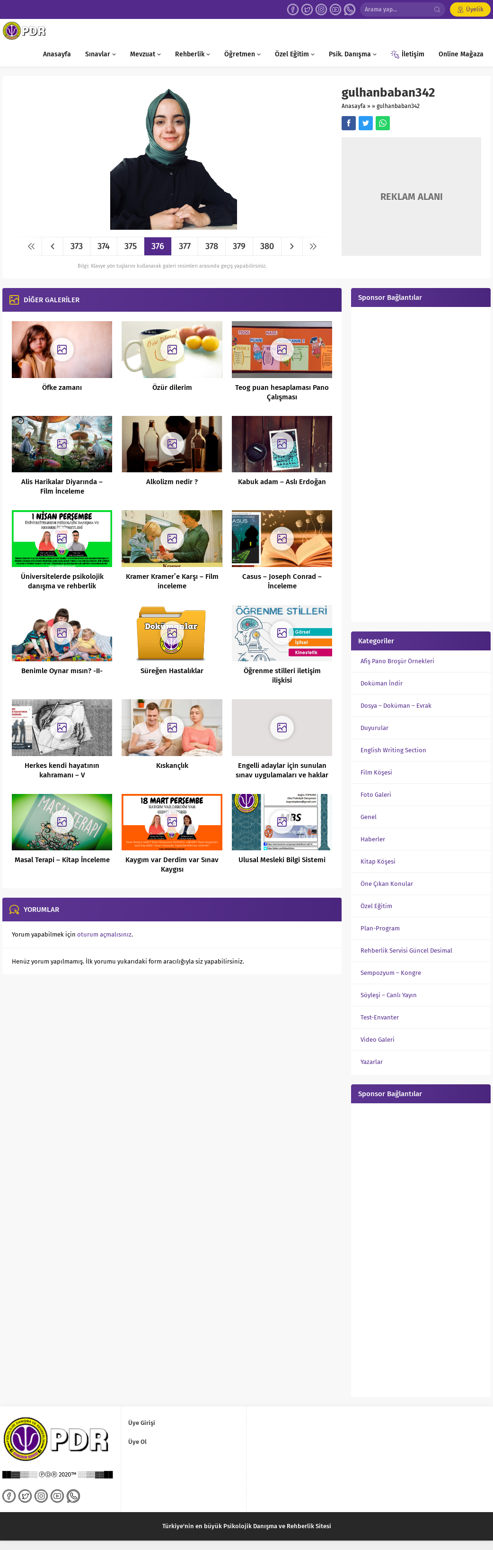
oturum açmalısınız (104, 934)
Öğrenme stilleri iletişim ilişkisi (282, 676)
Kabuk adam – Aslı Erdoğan (282, 482)
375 (130, 246)
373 (76, 246)
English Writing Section (393, 750)
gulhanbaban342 (398, 106)
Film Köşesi (376, 772)
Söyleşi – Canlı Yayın (389, 995)
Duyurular (374, 727)
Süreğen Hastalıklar (172, 671)
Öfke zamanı (62, 387)
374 (103, 246)
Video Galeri (378, 1039)
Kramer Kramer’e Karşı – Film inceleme (172, 581)
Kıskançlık (172, 765)
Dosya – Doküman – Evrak (396, 705)
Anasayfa (354, 106)
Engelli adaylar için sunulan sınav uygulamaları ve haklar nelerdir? (282, 775)
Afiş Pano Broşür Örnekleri (397, 661)
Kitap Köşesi (378, 861)
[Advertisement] (421, 463)
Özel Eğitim (376, 906)
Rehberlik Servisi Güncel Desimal (406, 950)
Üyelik (475, 9)
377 (185, 246)
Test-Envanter (380, 1017)
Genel (369, 816)
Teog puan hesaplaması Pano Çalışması (282, 392)
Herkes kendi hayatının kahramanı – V (62, 770)
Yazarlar (372, 1061)
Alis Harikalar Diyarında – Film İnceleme (62, 487)
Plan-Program (380, 928)
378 (211, 246)
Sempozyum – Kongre (391, 972)
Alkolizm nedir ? (172, 482)
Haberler (373, 839)
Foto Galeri (376, 794)
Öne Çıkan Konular (387, 883)
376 (157, 246)
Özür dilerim (172, 387)
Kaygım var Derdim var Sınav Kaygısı (172, 865)
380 (267, 246)
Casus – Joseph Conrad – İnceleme (282, 581)
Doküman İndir (382, 683)
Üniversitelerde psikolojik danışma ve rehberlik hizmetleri (62, 586)
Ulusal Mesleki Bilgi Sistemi (282, 860)
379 (239, 246)
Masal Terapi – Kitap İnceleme (62, 860)
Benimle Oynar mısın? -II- (62, 671)
